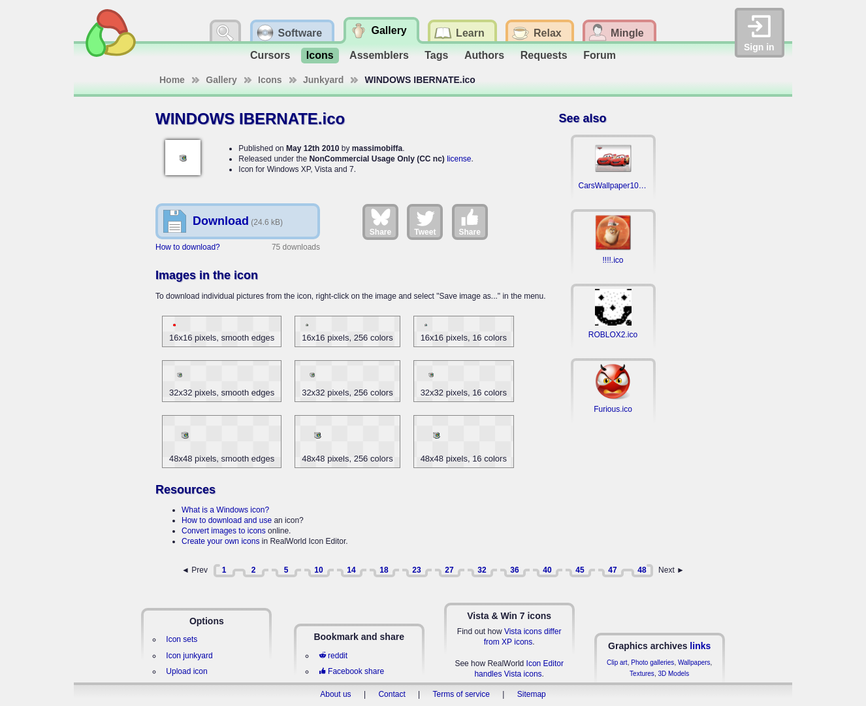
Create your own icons (220, 541)
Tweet (425, 222)
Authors (484, 55)
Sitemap (531, 694)
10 (318, 570)
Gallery (221, 80)
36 (514, 570)
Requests (544, 55)
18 (383, 570)
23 (416, 570)
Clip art (617, 662)
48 (641, 570)
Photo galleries (652, 662)
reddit (333, 655)
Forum (599, 55)
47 (612, 570)
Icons (320, 55)
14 (351, 570)
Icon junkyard (189, 655)
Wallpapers (694, 662)
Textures (642, 673)
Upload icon (186, 671)
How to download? (187, 247)
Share (380, 222)
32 (481, 570)
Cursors (270, 55)
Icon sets (181, 639)
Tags (436, 55)
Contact (391, 694)
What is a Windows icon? (225, 509)
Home (172, 80)
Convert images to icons (224, 530)
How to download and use (227, 520)
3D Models (673, 673)
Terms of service (461, 694)
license (459, 158)
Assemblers (379, 55)
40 (547, 570)
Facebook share (351, 671)
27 (449, 570)
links (700, 646)
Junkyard (323, 80)
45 (579, 570)
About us (335, 694)
